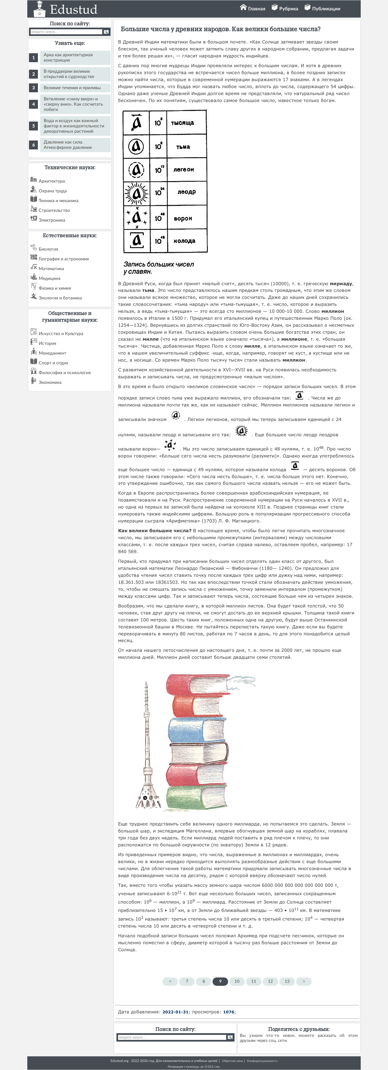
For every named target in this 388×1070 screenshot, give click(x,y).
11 (253, 981)
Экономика (50, 382)
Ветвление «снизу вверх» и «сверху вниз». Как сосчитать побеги (73, 104)
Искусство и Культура (61, 333)
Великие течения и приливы (72, 88)
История (47, 343)
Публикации (326, 8)
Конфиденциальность (262, 1060)
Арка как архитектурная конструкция (68, 57)
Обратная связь (232, 1060)
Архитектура (52, 181)
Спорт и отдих (53, 363)
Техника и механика (59, 200)
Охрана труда (53, 191)
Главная (256, 8)
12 (270, 981)
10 (237, 981)
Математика (51, 269)
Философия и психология (65, 373)
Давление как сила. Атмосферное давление (68, 145)
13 (287, 981)
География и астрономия (64, 259)
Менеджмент (52, 353)
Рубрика (288, 8)
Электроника (52, 220)
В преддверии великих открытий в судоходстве (69, 74)
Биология (48, 249)
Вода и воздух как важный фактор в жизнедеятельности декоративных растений (74, 126)
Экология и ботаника (60, 298)
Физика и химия (55, 288)
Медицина (49, 278)
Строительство (54, 210)
